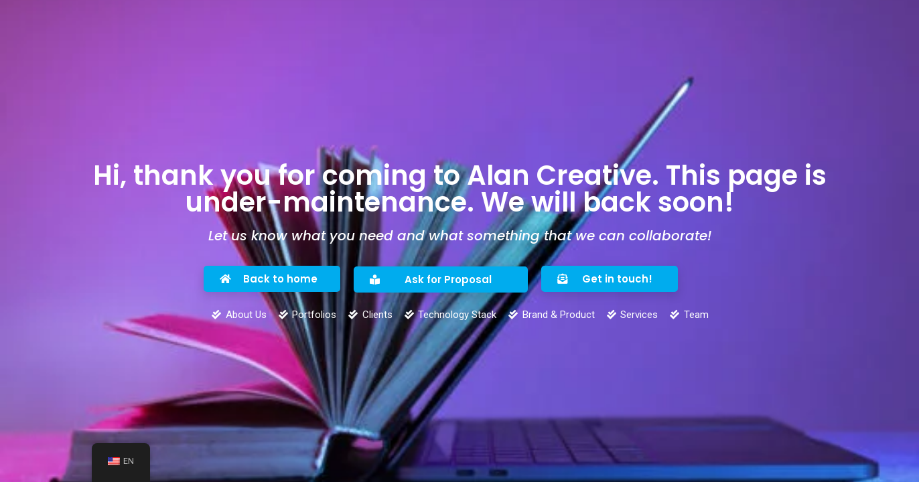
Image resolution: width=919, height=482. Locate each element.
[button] (272, 279)
